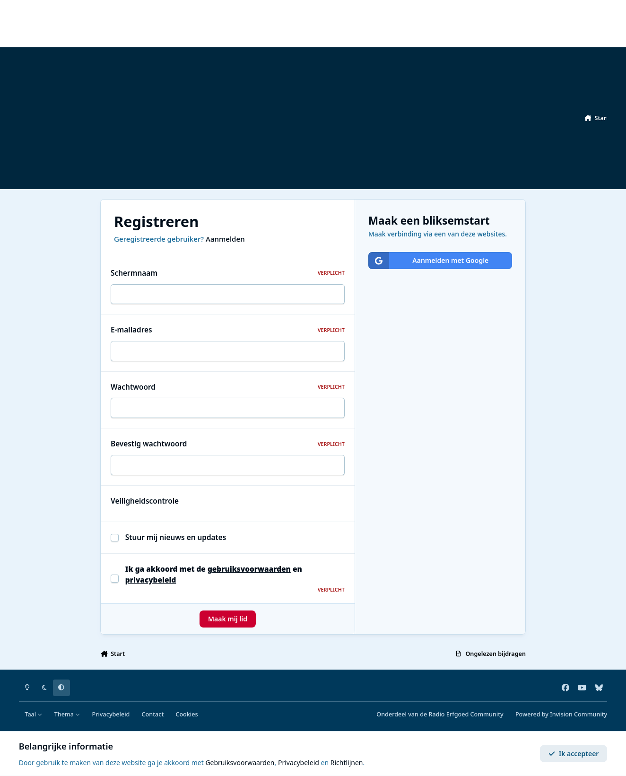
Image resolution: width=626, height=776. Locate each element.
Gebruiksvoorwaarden (239, 762)
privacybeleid (150, 580)
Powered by (561, 714)
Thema (67, 714)
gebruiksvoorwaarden (249, 569)
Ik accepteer (573, 753)
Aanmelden (225, 239)
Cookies (186, 714)
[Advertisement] (302, 118)
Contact (153, 714)
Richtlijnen (346, 762)
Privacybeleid (111, 714)
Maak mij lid (227, 618)
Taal (33, 714)
